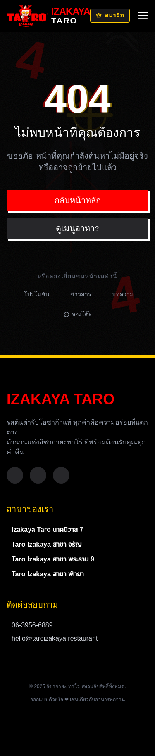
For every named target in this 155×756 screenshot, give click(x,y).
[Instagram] (38, 475)
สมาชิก (109, 15)
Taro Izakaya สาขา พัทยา (48, 574)
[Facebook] (15, 475)
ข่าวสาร (80, 294)
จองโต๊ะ (78, 314)
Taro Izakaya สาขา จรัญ (47, 544)
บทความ (123, 294)
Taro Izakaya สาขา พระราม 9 (53, 559)
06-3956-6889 (32, 625)
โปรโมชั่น (37, 294)
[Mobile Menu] (143, 15)
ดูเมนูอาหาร (77, 228)
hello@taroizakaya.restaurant (55, 638)
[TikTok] (61, 475)
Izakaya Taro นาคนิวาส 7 (47, 529)
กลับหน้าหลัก (78, 200)
